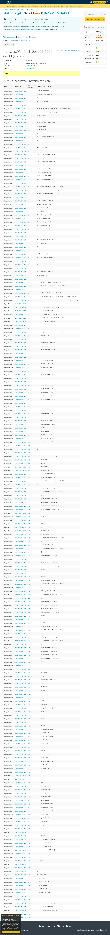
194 (29, 775)
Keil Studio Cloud (99, 2)
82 (28, 378)
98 (28, 435)
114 (29, 492)
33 (28, 204)
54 (28, 279)
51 (28, 268)
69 (28, 332)
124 (29, 527)
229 (29, 900)
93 (28, 417)
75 (28, 353)
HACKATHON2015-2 (28, 9)
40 (28, 229)
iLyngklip (12, 9)
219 (29, 864)
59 (28, 297)
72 (28, 343)
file (79, 50)
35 (28, 211)
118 (29, 506)
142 (29, 591)
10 (28, 123)
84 (28, 385)
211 (29, 836)
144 (29, 598)
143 (29, 594)
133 (29, 559)
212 (29, 839)
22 (28, 165)
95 (28, 424)
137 (29, 573)
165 (29, 673)
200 (29, 797)
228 (29, 896)
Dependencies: (9, 37)
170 (29, 690)
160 (29, 655)
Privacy (93, 930)
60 (28, 300)
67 (28, 325)
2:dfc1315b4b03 (31, 65)
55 (28, 282)
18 (28, 151)
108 (29, 470)
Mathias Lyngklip (13, 13)
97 (28, 431)
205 (29, 814)
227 (29, 892)
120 (29, 513)
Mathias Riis (26, 40)
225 (29, 885)
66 (28, 321)
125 (29, 531)
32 (28, 201)
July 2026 (63, 23)
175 (29, 708)
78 (28, 364)
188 (29, 754)
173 (29, 701)
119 (29, 509)
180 (29, 726)
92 (28, 414)
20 (28, 158)
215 (29, 850)
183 (29, 736)
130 (29, 548)
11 (28, 126)
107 (29, 467)
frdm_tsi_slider (14, 40)
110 (29, 477)
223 (29, 878)
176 (29, 712)
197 (29, 786)
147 (29, 609)
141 (29, 587)
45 (28, 247)
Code (17, 9)
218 (29, 861)
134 (29, 563)
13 (28, 133)
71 (28, 339)
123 (29, 524)
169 (29, 687)
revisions (74, 50)
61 (28, 304)
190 (29, 761)
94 (28, 421)
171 (29, 694)
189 (29, 758)
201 (29, 800)
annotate (67, 50)
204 (29, 811)
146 (29, 605)
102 (29, 449)
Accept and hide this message (10, 932)
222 (29, 875)
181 (29, 729)
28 (28, 187)
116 (29, 499)
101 (29, 446)
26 (28, 179)
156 (29, 641)
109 (29, 474)
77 (28, 360)
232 (29, 910)
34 (28, 208)
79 (28, 367)
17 (28, 148)
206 (29, 818)
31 (28, 197)
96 (28, 428)
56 (28, 286)
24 (28, 172)
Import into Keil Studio (93, 19)
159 (29, 651)
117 (29, 502)
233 (29, 914)
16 (28, 144)
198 (29, 790)
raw (58, 50)
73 (28, 346)
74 (28, 350)
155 (29, 637)
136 (29, 570)
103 (29, 453)
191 (29, 765)
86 (28, 392)
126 (29, 534)
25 (28, 176)
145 (29, 602)
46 (28, 250)
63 (28, 311)
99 (28, 438)
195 (29, 779)
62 (28, 307)
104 (29, 456)
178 (29, 719)
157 (29, 644)
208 (29, 825)
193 (29, 772)
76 (28, 357)
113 (29, 488)
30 (28, 194)
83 (28, 382)
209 (29, 829)
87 (28, 396)
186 (29, 747)
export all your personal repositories (27, 29)
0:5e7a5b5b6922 (20, 91)
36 (28, 215)
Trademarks (104, 930)
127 (29, 538)
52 (28, 272)
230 (29, 903)
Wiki (12, 44)
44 (28, 243)
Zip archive (41, 26)
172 (29, 697)
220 (29, 868)
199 (29, 793)
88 (28, 399)
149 (29, 616)
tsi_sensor (32, 37)
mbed (26, 37)
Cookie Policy (13, 925)
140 (29, 584)
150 (29, 619)
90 (28, 407)
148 (29, 612)
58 (28, 293)
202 (29, 804)
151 (29, 623)
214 (29, 846)
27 (28, 183)
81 (28, 375)
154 (29, 634)
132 (29, 555)
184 (29, 740)
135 (29, 566)
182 (29, 733)
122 (29, 520)
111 (29, 481)
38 (28, 222)
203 (29, 807)
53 (28, 275)
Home (6, 44)
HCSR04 (19, 37)
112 (29, 485)
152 (29, 626)
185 (29, 744)
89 (28, 403)
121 (29, 516)
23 (28, 169)
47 (28, 254)
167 (29, 680)
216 (29, 853)
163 (29, 665)
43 (28, 240)
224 (29, 882)
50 (28, 265)
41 (28, 233)
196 (29, 782)
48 (28, 257)
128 (29, 541)
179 (29, 722)
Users (6, 9)
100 (29, 442)
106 (29, 463)
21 (28, 162)
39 (28, 226)
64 (28, 314)
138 (29, 577)
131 (29, 552)
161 (29, 658)
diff (62, 50)
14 (28, 137)
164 (29, 669)
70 (28, 336)
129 (29, 545)
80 (28, 371)
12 (28, 130)
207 (29, 821)
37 (28, 218)
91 (28, 410)
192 (29, 768)
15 (28, 140)
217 (29, 857)
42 (28, 236)
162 (29, 662)
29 (28, 190)
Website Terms (85, 930)
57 (28, 289)
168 (29, 683)
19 (28, 155)
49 (28, 261)
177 (29, 715)
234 (29, 917)
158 (29, 648)
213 (29, 843)
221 (29, 871)
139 (29, 580)
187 (29, 751)
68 (28, 328)
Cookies (98, 930)
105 (29, 460)
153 (29, 630)
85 (28, 389)
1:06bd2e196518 (31, 68)
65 (28, 318)
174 (29, 705)
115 (29, 495)
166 (29, 676)
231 (29, 907)
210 (29, 832)
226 (29, 889)
